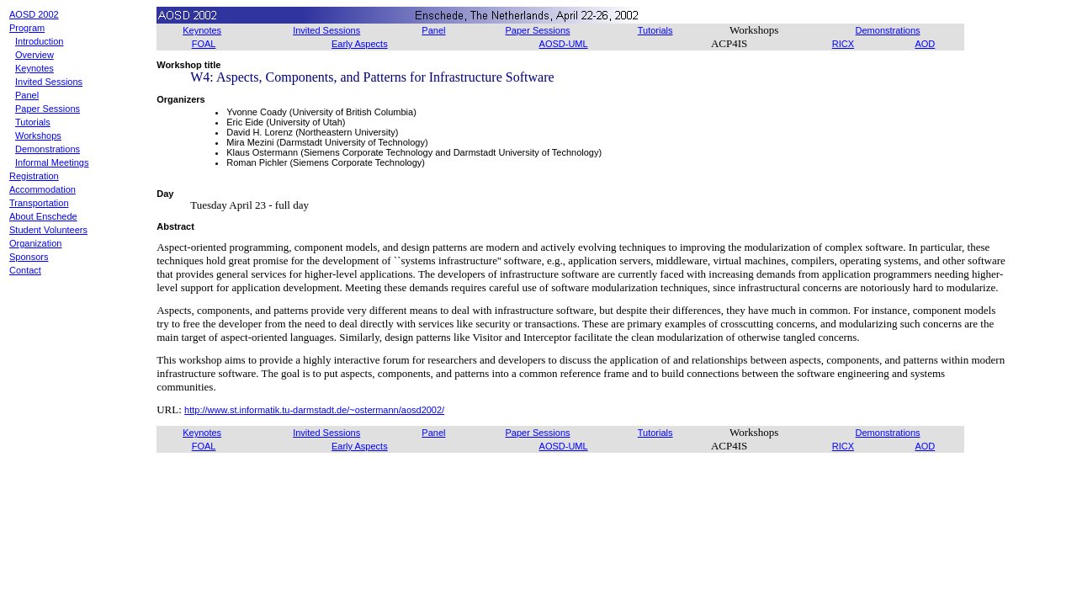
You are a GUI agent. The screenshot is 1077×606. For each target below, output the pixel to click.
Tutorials (32, 122)
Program (27, 28)
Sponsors (28, 257)
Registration (34, 176)
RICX (843, 44)
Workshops (38, 135)
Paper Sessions (47, 109)
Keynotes (34, 68)
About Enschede (43, 216)
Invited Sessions (48, 82)
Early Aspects (360, 44)
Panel (27, 95)
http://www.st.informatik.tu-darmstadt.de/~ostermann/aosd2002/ (314, 410)
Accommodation (42, 189)
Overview (34, 55)
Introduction (39, 41)
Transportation (39, 203)
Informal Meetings (51, 162)
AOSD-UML (563, 44)
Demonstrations (47, 149)
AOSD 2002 (34, 14)
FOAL (204, 44)
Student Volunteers (48, 230)
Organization (35, 243)
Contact (25, 270)
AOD (925, 44)
